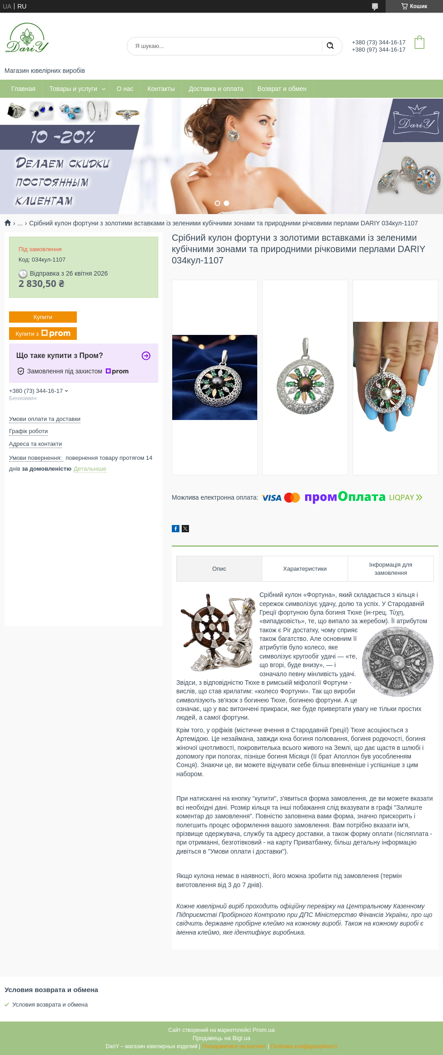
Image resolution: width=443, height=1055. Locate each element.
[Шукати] (330, 46)
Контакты (160, 88)
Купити (42, 317)
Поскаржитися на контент (234, 1046)
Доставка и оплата (216, 88)
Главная (23, 88)
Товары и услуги (73, 88)
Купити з (42, 333)
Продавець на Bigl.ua (221, 1038)
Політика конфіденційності (304, 1046)
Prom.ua (264, 1029)
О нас (125, 88)
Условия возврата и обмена (50, 1004)
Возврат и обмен (282, 88)
